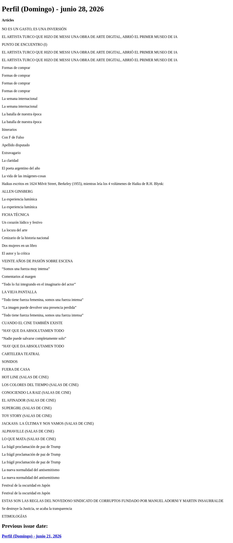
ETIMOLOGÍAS (14, 516)
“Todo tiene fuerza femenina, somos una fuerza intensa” (43, 300)
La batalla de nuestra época (21, 114)
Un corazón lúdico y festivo (22, 222)
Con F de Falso (13, 137)
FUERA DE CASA (16, 369)
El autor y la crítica (16, 253)
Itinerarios (9, 129)
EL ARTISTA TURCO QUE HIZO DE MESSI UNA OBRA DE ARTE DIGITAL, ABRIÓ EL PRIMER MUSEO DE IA (89, 37)
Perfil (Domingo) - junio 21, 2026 (31, 536)
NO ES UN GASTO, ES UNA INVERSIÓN (34, 29)
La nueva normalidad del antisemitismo (30, 470)
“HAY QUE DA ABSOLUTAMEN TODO (33, 331)
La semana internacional (19, 99)
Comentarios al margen (19, 276)
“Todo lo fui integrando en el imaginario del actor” (39, 284)
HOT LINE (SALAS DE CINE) (25, 377)
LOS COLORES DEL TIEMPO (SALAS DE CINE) (40, 385)
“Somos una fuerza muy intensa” (26, 269)
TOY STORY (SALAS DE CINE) (27, 416)
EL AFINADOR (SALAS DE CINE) (29, 400)
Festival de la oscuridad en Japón (26, 485)
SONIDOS (10, 362)
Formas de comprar (16, 68)
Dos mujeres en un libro (19, 246)
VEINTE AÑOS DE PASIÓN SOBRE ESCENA (37, 261)
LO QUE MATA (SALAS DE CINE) (29, 439)
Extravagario (11, 153)
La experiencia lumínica (19, 199)
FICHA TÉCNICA (15, 215)
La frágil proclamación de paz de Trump (31, 447)
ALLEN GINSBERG (17, 191)
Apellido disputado (16, 145)
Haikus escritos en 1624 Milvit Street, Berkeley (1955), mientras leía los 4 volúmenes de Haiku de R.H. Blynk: (83, 184)
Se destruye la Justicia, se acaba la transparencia (37, 508)
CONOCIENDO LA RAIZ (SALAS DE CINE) (36, 392)
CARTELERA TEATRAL (21, 354)
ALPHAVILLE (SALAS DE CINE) (28, 431)
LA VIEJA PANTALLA (19, 292)
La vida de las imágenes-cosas (24, 176)
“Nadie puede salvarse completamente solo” (34, 338)
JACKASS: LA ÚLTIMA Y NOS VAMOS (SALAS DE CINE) (48, 423)
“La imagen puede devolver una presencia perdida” (39, 307)
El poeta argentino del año (21, 168)
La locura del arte (14, 230)
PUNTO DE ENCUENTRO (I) (24, 44)
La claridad (10, 160)
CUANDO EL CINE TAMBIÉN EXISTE (32, 323)
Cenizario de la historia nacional (25, 238)
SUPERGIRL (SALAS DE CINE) (27, 408)
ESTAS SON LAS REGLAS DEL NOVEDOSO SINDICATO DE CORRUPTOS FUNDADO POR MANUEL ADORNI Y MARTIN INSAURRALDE (112, 501)
